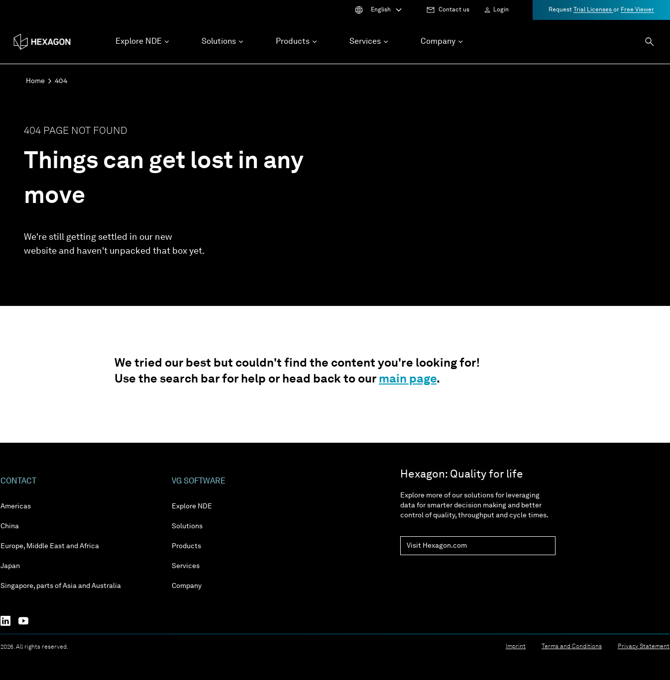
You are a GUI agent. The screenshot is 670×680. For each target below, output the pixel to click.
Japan (10, 566)
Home (35, 81)
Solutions (187, 526)
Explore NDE (192, 506)
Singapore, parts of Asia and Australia (60, 586)
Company (187, 586)
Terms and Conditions (572, 647)
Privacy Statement (644, 647)
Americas (15, 506)
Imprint (516, 647)
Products (186, 546)
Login (501, 10)
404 (61, 81)
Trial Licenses (593, 10)
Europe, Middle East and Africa (49, 546)
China (9, 526)
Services (186, 566)
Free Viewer (637, 10)
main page (408, 380)
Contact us (454, 10)
